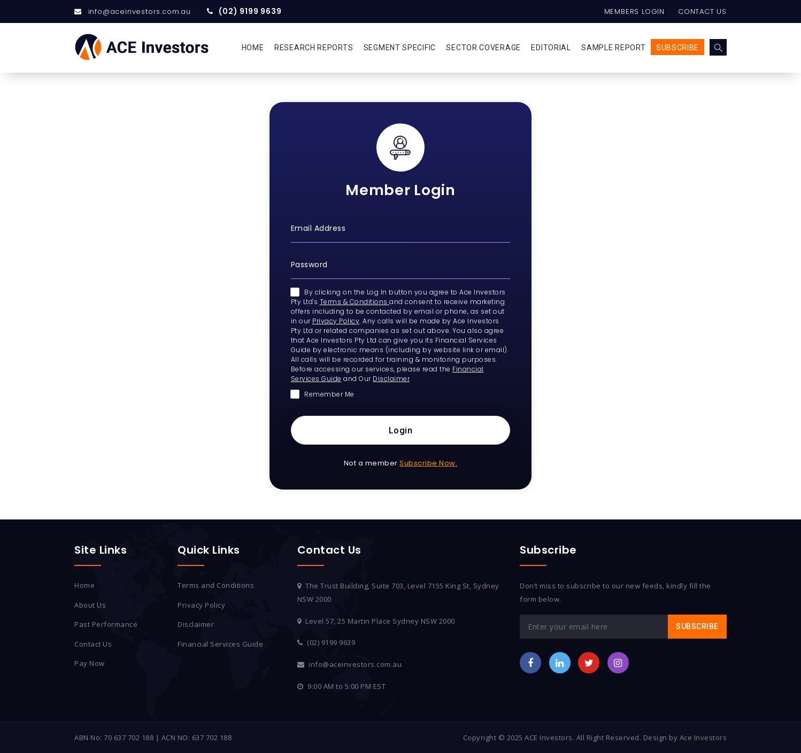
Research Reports (313, 47)
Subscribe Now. (428, 463)
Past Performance (105, 624)
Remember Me (323, 394)
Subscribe (677, 47)
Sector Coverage (483, 47)
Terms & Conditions (355, 301)
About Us (90, 605)
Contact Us (702, 11)
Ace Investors (703, 737)
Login (401, 430)
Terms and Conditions (216, 585)
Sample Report (613, 47)
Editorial (551, 47)
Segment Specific (400, 47)
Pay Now (89, 663)
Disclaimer (391, 378)
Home (253, 47)
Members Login (634, 11)
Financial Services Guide (220, 644)
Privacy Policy (335, 320)
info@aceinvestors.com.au (139, 11)
